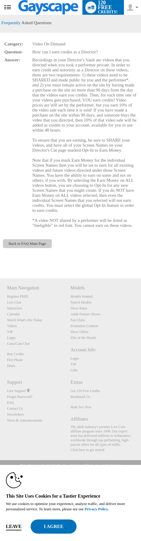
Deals (11, 366)
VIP (10, 332)
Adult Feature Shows (85, 314)
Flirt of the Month (83, 338)
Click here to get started (87, 450)
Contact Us (15, 408)
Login (11, 338)
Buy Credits (15, 354)
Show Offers (79, 332)
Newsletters (15, 414)
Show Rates (78, 308)
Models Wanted (81, 296)
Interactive (14, 308)
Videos (12, 326)
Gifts (73, 370)
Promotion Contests (84, 326)
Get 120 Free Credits (85, 391)
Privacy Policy (96, 509)
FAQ (10, 403)
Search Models (81, 302)
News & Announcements (24, 420)
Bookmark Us (80, 397)
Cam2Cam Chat (18, 344)
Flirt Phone (15, 360)
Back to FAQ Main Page (27, 243)
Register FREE (17, 296)
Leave (13, 526)
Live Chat (14, 302)
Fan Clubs (77, 320)
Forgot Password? (19, 397)
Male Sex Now (81, 407)
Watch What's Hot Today (24, 320)
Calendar (13, 314)
